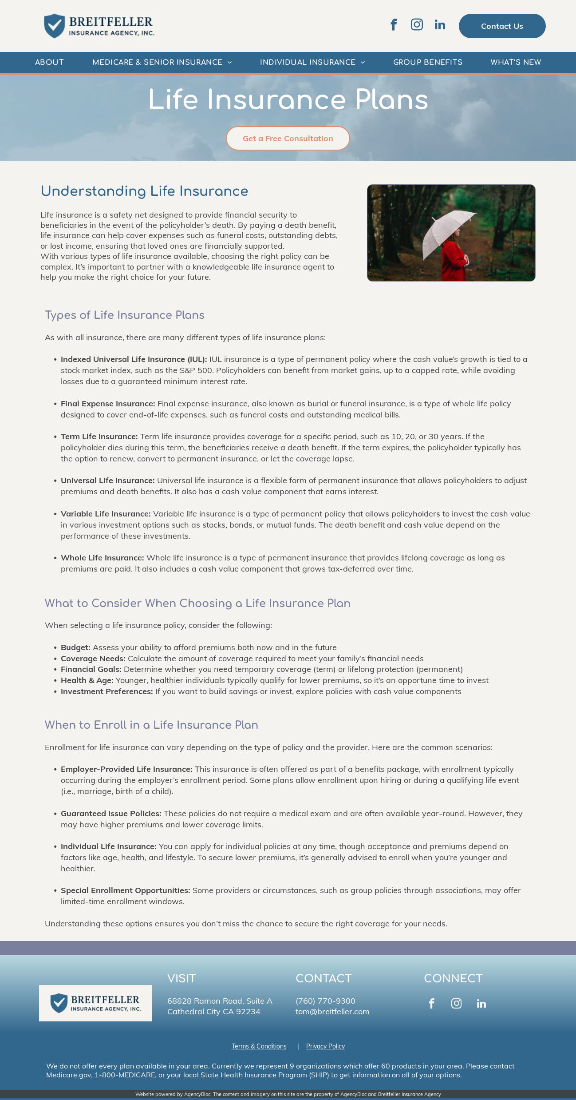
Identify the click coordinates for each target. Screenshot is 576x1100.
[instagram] (417, 26)
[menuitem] (49, 62)
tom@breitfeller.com (333, 1011)
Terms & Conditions (259, 1046)
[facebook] (394, 26)
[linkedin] (440, 26)
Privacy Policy (325, 1046)
